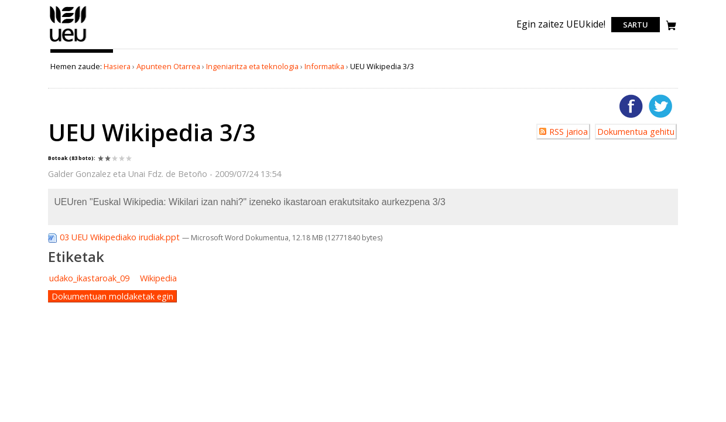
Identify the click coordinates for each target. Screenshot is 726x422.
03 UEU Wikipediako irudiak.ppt (115, 237)
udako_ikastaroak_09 (89, 278)
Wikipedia (158, 278)
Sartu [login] (635, 24)
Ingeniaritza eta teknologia (252, 66)
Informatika (324, 66)
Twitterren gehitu (660, 106)
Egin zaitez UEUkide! (560, 24)
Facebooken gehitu (631, 106)
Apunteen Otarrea (168, 66)
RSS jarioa (568, 131)
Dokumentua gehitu (635, 131)
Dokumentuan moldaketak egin (112, 296)
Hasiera (117, 66)
